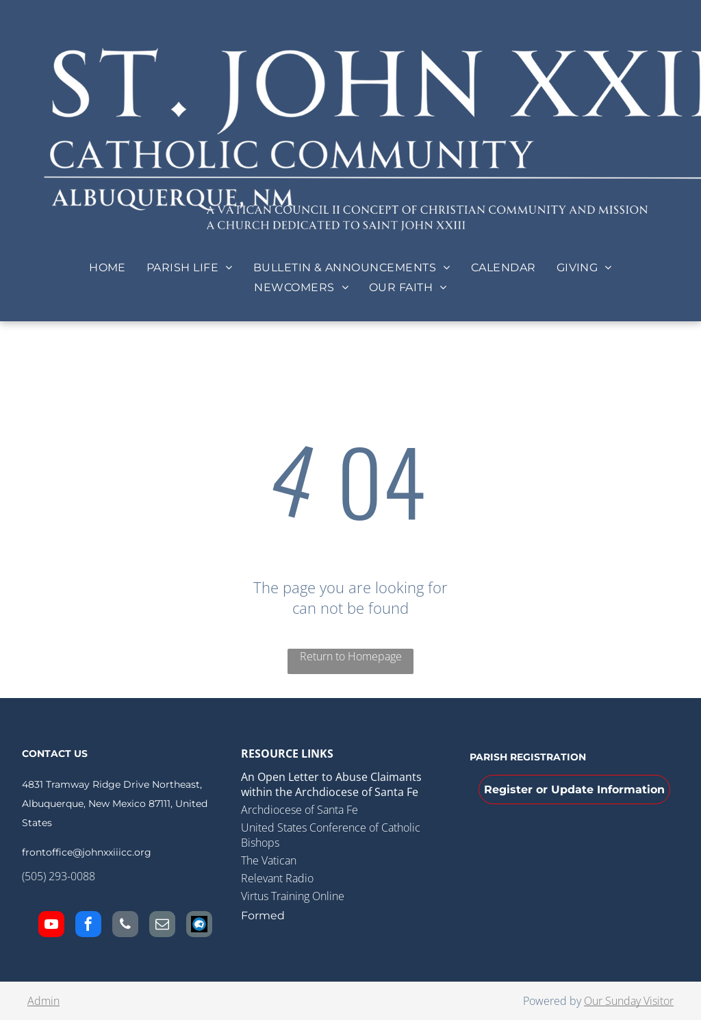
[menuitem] (107, 267)
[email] (162, 926)
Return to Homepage (351, 656)
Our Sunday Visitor (629, 1000)
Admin (43, 1000)
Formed (263, 915)
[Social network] (199, 926)
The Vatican (268, 860)
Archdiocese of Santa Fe (299, 809)
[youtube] (51, 926)
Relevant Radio (277, 878)
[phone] (125, 926)
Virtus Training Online (292, 896)
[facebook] (88, 926)
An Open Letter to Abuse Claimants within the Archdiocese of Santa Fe (331, 784)
